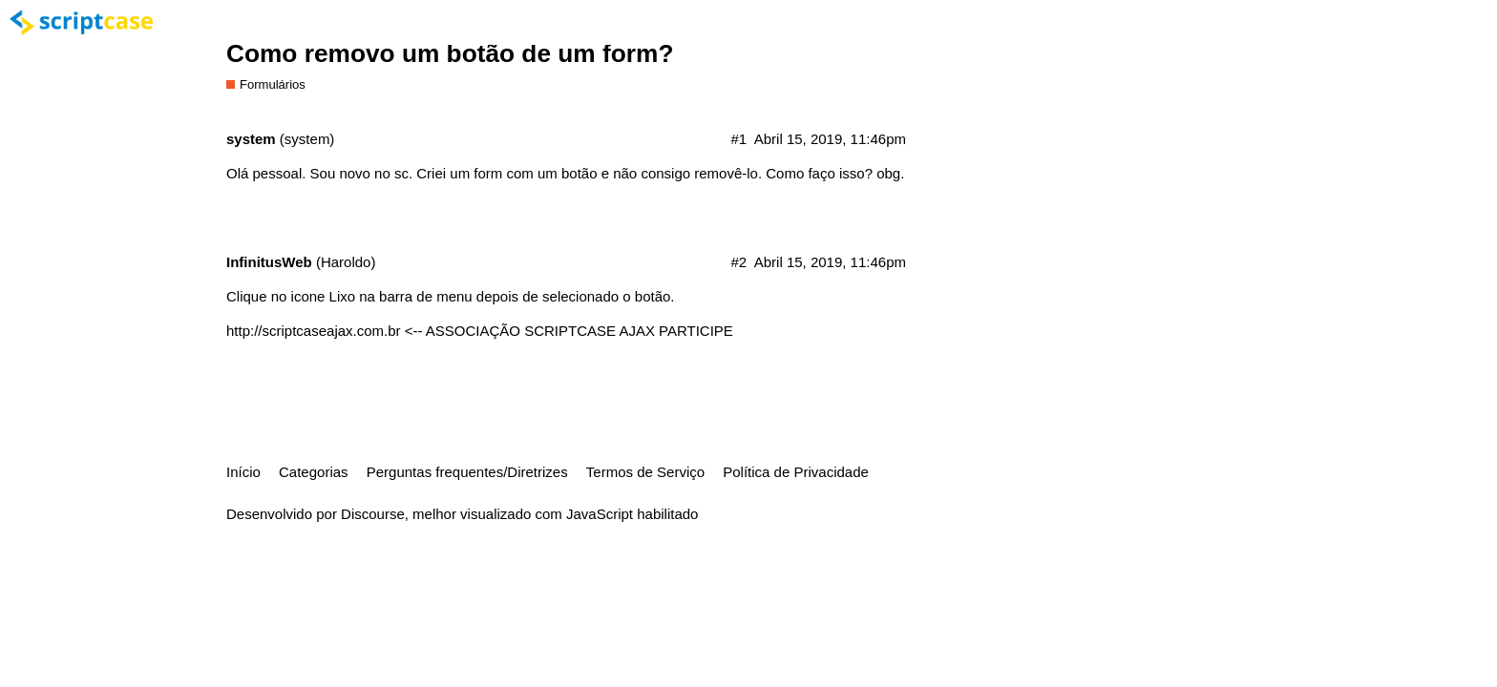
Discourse (373, 514)
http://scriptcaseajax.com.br (313, 331)
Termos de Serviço (645, 472)
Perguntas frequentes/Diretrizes (467, 472)
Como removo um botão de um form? (449, 53)
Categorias (313, 472)
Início (243, 472)
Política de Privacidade (796, 472)
